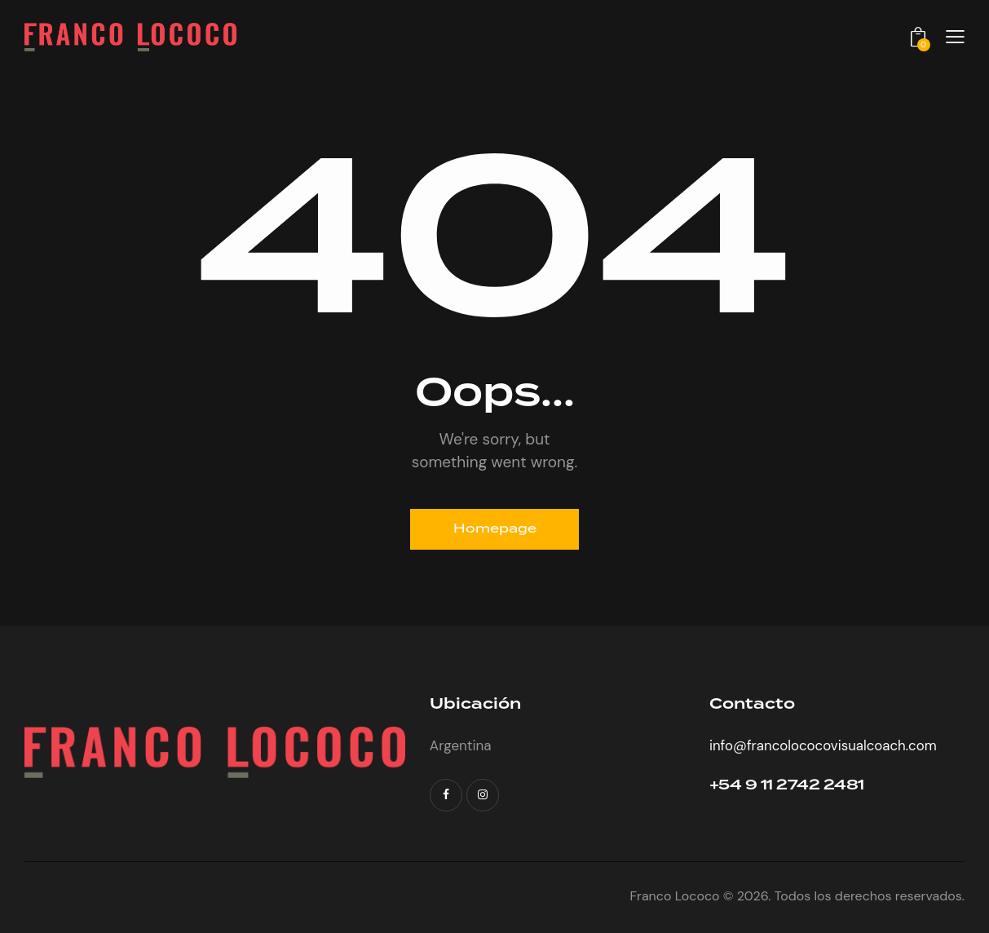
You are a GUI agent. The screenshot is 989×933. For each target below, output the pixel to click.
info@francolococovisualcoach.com (824, 746)
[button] (955, 36)
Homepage (494, 529)
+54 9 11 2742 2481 (787, 786)
